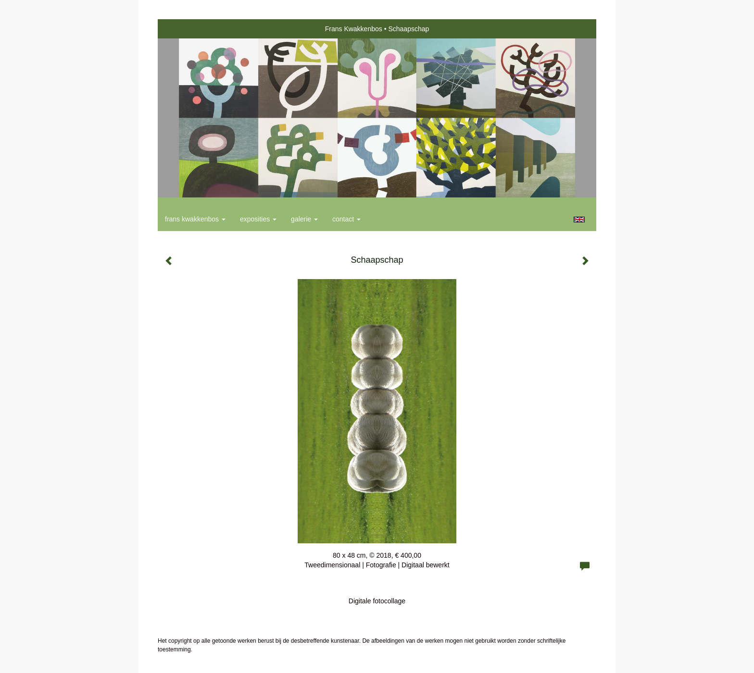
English (579, 219)
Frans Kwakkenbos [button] (195, 219)
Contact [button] (346, 219)
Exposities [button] (258, 219)
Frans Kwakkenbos (353, 29)
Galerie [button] (304, 219)
